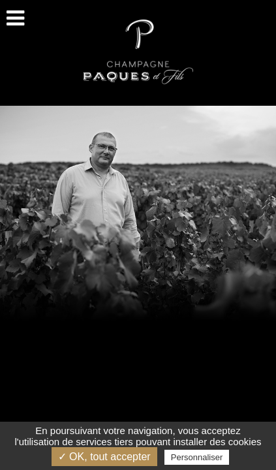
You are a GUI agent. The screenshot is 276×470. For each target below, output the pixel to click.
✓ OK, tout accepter (104, 456)
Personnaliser (197, 457)
